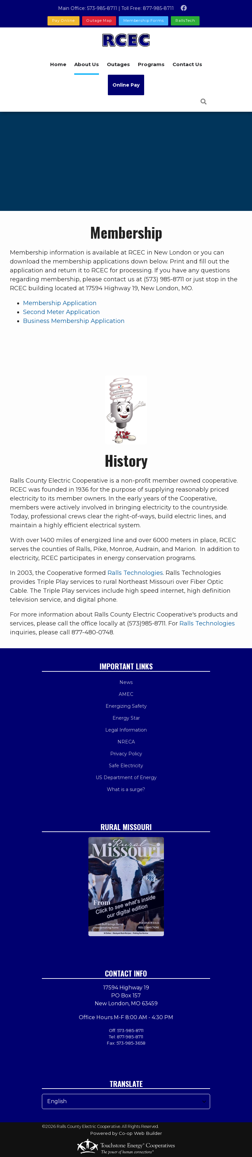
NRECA (126, 742)
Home (58, 64)
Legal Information (126, 730)
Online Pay (126, 85)
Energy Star (126, 718)
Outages (118, 64)
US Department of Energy (126, 777)
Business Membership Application (74, 321)
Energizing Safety (126, 706)
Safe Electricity (126, 766)
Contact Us (187, 64)
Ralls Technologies (135, 573)
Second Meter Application (61, 312)
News (126, 682)
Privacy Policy (126, 754)
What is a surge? (126, 789)
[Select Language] (126, 1101)
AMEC (126, 694)
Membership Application (60, 303)
